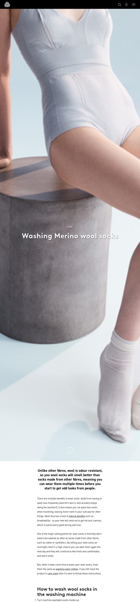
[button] (119, 4)
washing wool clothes (67, 569)
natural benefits (77, 516)
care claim (53, 573)
